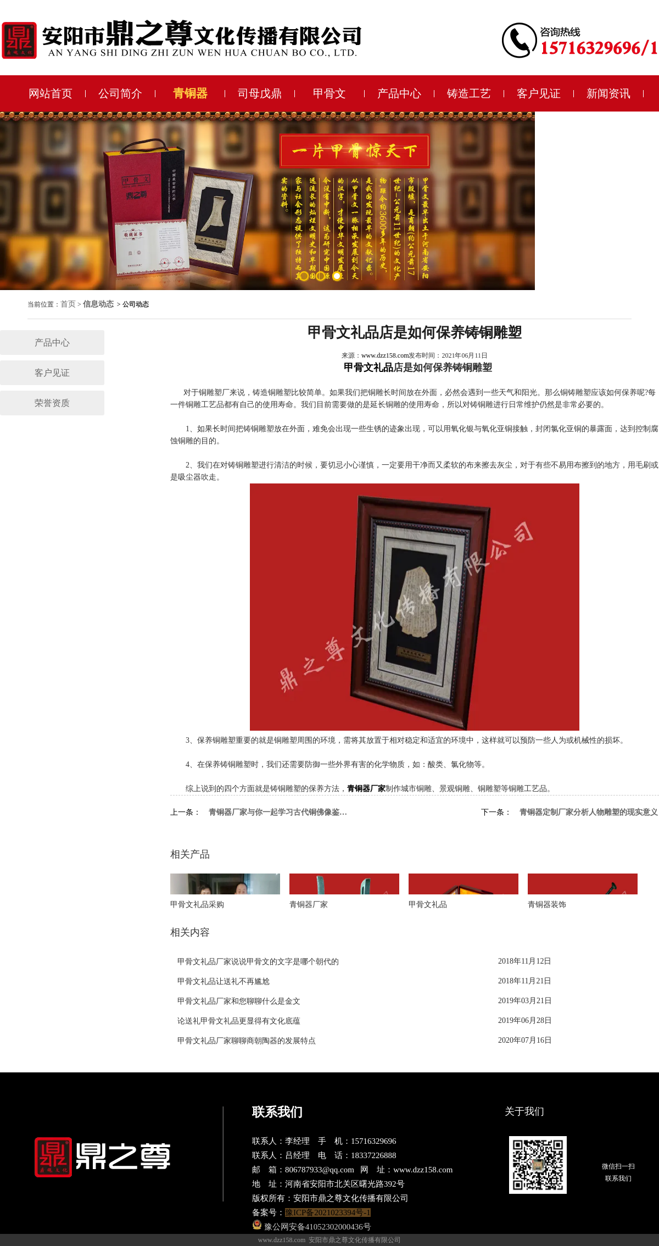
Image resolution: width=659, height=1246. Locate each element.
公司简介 (120, 93)
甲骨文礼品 (368, 367)
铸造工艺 (469, 93)
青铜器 (190, 93)
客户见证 (539, 93)
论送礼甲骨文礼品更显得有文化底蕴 (238, 1021)
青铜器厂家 (366, 789)
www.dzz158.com (385, 355)
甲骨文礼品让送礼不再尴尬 (223, 981)
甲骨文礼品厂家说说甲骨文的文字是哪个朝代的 (258, 962)
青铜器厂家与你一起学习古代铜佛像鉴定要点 (278, 812)
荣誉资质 (52, 403)
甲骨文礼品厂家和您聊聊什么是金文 (238, 1001)
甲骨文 (329, 93)
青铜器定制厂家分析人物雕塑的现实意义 (589, 812)
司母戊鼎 (260, 93)
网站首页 (50, 93)
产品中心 (399, 93)
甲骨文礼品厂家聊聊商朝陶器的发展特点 (246, 1041)
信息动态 (98, 304)
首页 (68, 304)
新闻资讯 (608, 93)
